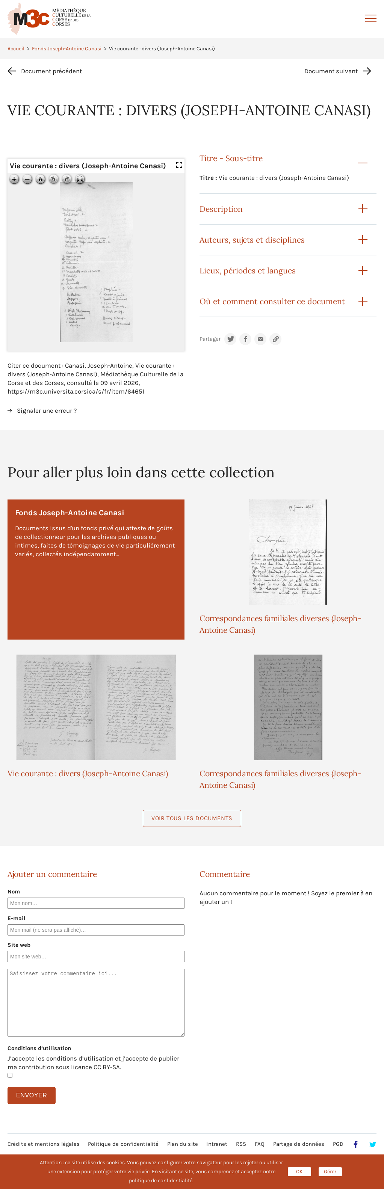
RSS (241, 1144)
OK (299, 1171)
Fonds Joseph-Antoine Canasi (66, 48)
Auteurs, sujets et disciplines (252, 240)
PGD (338, 1144)
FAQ (260, 1144)
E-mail (17, 918)
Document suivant (331, 71)
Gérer (330, 1171)
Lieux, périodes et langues (248, 271)
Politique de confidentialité (123, 1144)
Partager (210, 339)
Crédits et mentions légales (44, 1144)
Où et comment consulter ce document (272, 301)
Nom (14, 891)
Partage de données (299, 1144)
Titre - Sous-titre (231, 158)
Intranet (216, 1144)
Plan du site (182, 1144)
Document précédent (51, 71)
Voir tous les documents (192, 818)
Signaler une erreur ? (47, 410)
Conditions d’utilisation (39, 1048)
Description (221, 209)
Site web (19, 945)
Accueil (16, 48)
